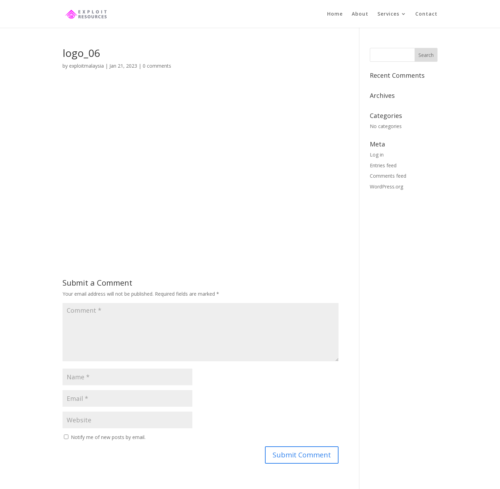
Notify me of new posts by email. (108, 437)
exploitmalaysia (86, 65)
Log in (377, 154)
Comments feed (388, 175)
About (360, 14)
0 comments (157, 65)
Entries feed (383, 165)
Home (335, 14)
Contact (426, 14)
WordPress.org (386, 186)
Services (388, 14)
